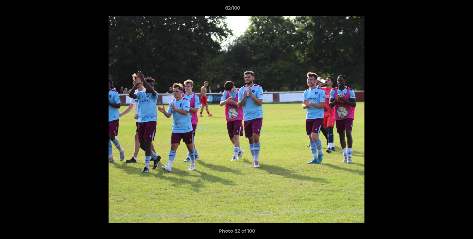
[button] (445, 10)
